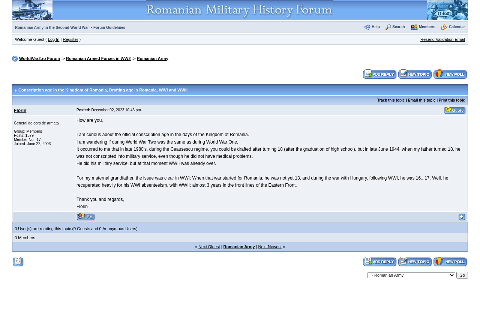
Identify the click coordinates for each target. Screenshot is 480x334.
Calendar (457, 27)
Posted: (83, 110)
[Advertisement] (240, 304)
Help (376, 27)
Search (398, 27)
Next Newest (270, 246)
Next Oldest (209, 246)
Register (70, 39)
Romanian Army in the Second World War (52, 27)
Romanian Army (152, 58)
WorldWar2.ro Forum (39, 58)
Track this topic (391, 100)
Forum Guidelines (109, 27)
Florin (20, 110)
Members (427, 27)
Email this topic (422, 100)
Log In (54, 39)
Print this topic (452, 100)
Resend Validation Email (442, 39)
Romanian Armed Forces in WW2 (98, 58)
